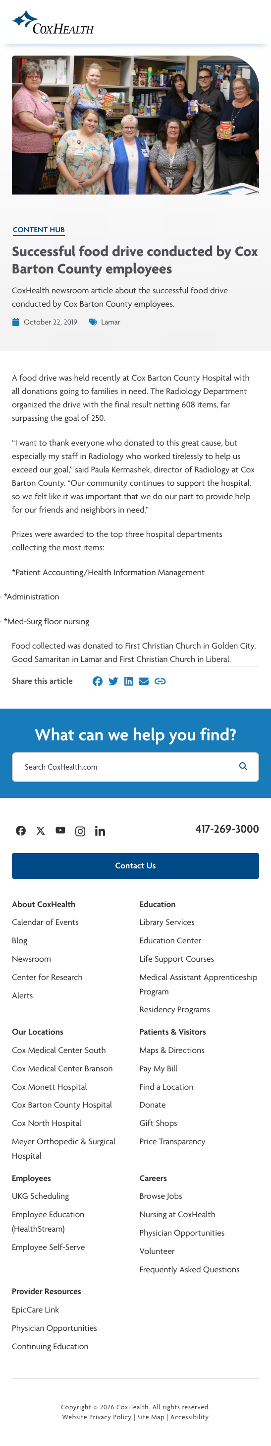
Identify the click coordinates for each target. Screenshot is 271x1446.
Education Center (171, 940)
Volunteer (157, 1251)
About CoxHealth (43, 904)
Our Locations (37, 1032)
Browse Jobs (161, 1196)
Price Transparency (173, 1141)
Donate (153, 1105)
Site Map (150, 1417)
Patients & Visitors (173, 1032)
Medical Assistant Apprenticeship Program (199, 984)
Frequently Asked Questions (190, 1269)
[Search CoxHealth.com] (135, 767)
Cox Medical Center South (59, 1050)
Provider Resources (46, 1291)
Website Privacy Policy (97, 1417)
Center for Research (47, 977)
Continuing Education (50, 1346)
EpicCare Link (35, 1310)
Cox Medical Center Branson (62, 1068)
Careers (153, 1178)
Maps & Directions (172, 1050)
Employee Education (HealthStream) (48, 1221)
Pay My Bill (159, 1068)
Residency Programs (175, 1009)
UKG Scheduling (40, 1196)
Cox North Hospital (46, 1123)
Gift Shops (158, 1123)
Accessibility (189, 1417)
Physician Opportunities (182, 1233)
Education (158, 904)
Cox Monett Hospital (49, 1087)
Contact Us (135, 865)
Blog (19, 940)
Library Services (167, 922)
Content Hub (39, 229)
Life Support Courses (177, 959)
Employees (31, 1178)
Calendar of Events (45, 922)
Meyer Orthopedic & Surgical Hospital (63, 1148)
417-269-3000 (227, 829)
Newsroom (31, 959)
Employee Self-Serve (48, 1247)
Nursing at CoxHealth (178, 1214)
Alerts (22, 995)
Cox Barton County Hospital (62, 1105)
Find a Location (167, 1087)
